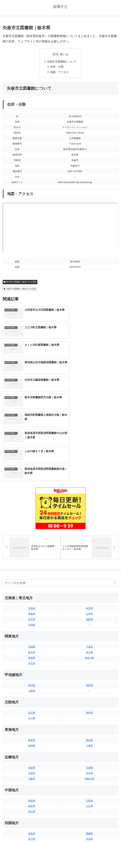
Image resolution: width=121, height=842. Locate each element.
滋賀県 (31, 682)
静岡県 (31, 660)
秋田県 (89, 523)
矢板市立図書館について (62, 61)
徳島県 (31, 748)
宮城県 (31, 539)
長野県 (89, 600)
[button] (115, 498)
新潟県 (31, 600)
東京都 (89, 567)
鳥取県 (31, 715)
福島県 (89, 534)
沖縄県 (89, 792)
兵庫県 (89, 682)
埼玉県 (31, 578)
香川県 (31, 753)
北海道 (31, 523)
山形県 (89, 528)
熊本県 (31, 792)
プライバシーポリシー (90, 831)
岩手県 (31, 534)
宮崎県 (89, 781)
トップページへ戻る (30, 831)
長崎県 (31, 786)
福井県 (89, 627)
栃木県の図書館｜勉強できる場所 (20, 282)
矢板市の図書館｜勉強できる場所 (20, 289)
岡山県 (31, 726)
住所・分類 (57, 67)
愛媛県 (89, 748)
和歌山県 (89, 693)
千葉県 (89, 561)
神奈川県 (89, 572)
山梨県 (31, 605)
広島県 (89, 715)
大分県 (89, 775)
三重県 (89, 660)
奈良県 (89, 688)
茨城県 (31, 561)
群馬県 (31, 572)
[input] (60, 497)
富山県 (31, 627)
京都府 (31, 688)
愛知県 (89, 655)
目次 (56, 54)
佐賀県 (31, 781)
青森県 (31, 528)
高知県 (89, 753)
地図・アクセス (59, 72)
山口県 (89, 720)
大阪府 (31, 693)
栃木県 (31, 567)
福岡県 (31, 775)
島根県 (31, 720)
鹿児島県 (89, 786)
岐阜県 (31, 655)
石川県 (31, 633)
